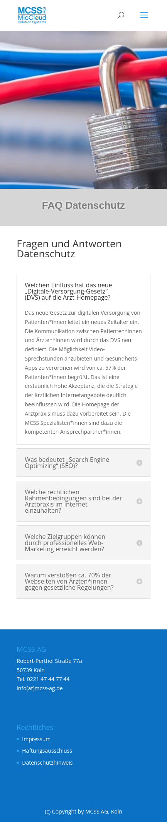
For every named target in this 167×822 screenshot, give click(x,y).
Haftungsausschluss (47, 750)
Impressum (36, 739)
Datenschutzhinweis (47, 762)
